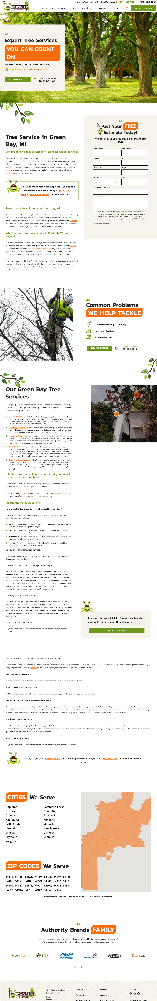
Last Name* (126, 148)
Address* (97, 168)
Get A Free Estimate (143, 8)
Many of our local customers (41, 248)
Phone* (97, 158)
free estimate (24, 493)
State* (96, 178)
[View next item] (82, 967)
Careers (103, 995)
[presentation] (120, 230)
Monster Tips (80, 995)
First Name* (99, 148)
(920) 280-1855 (147, 2)
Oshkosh (73, 221)
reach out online (39, 194)
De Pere (73, 246)
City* (124, 168)
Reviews (103, 990)
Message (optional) (101, 197)
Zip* (123, 178)
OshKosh (33, 668)
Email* (124, 158)
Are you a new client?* (102, 187)
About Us (79, 990)
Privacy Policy (142, 219)
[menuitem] (47, 8)
